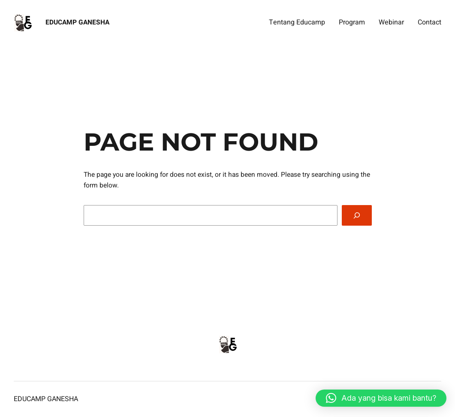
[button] (381, 398)
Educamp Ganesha (77, 22)
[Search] (356, 215)
